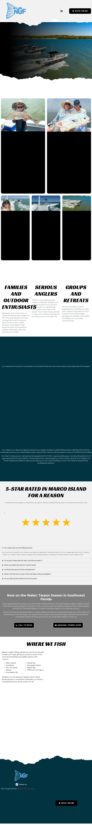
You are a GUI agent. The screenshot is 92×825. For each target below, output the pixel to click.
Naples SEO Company (26, 790)
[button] (61, 11)
